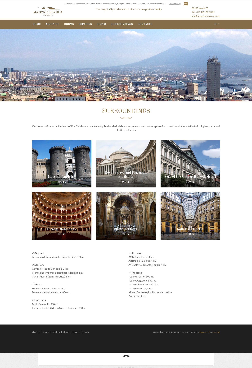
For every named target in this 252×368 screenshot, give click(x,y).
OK (185, 3)
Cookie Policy (174, 3)
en (217, 24)
